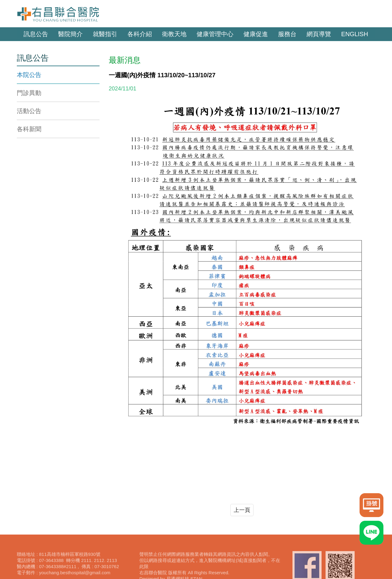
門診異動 (29, 93)
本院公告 (29, 74)
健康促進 (255, 34)
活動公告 (29, 111)
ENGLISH (354, 34)
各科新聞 (29, 129)
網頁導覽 (319, 34)
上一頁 (242, 510)
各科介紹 (139, 34)
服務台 (287, 34)
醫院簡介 (70, 34)
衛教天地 (174, 34)
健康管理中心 (215, 34)
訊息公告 (36, 34)
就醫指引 (105, 34)
